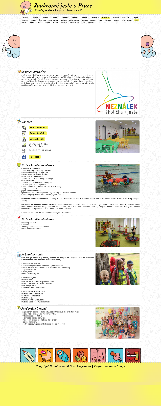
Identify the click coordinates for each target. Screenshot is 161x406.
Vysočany (91, 22)
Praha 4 (55, 18)
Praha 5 (65, 18)
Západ (135, 18)
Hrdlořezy (93, 20)
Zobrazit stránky (38, 133)
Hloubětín (63, 20)
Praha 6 (75, 18)
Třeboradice (64, 22)
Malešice (24, 22)
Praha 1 (25, 18)
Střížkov (55, 22)
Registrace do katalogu (109, 366)
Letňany (129, 20)
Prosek (40, 22)
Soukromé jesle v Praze (63, 5)
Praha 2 (35, 18)
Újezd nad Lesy (75, 22)
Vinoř (83, 22)
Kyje (123, 20)
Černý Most (42, 20)
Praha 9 (105, 18)
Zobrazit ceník (37, 139)
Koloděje (116, 20)
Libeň (136, 20)
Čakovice (33, 20)
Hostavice (85, 20)
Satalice (47, 22)
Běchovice (25, 20)
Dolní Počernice (53, 20)
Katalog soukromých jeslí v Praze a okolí (58, 10)
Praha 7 (85, 18)
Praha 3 (45, 18)
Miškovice (33, 22)
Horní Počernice (74, 20)
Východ (125, 18)
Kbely (100, 20)
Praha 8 (95, 18)
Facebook (34, 157)
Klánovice (108, 20)
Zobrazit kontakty (38, 127)
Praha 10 (115, 18)
